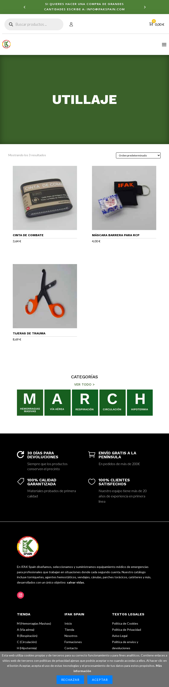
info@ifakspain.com (106, 10)
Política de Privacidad (126, 629)
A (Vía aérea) (25, 629)
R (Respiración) (27, 636)
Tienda (69, 629)
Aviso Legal (119, 636)
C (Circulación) (27, 642)
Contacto (71, 648)
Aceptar (100, 680)
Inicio (68, 623)
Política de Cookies (125, 623)
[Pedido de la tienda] (138, 155)
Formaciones (73, 642)
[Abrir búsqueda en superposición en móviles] (34, 24)
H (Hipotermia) (27, 648)
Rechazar (70, 680)
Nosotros (70, 636)
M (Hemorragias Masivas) (34, 623)
